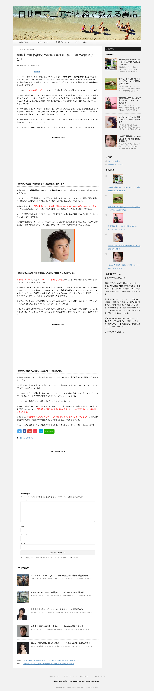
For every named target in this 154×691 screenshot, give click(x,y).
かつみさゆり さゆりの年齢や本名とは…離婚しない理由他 (130, 119)
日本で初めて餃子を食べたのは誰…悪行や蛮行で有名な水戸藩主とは (51, 660)
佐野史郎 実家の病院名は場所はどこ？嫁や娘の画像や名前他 (57, 626)
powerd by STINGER (90, 687)
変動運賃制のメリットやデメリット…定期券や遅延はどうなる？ (129, 61)
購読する (110, 49)
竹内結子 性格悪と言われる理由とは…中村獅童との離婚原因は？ (130, 138)
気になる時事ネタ (27, 438)
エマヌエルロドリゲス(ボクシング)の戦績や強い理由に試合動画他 (59, 575)
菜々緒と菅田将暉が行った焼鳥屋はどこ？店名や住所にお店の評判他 (60, 643)
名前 (22, 526)
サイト (23, 543)
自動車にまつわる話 (115, 164)
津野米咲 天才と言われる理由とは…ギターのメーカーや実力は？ (130, 100)
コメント (23, 500)
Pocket (37, 71)
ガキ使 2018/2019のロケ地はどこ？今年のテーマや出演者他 (57, 592)
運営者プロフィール (62, 42)
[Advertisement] (58, 155)
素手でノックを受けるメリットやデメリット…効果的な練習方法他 (129, 81)
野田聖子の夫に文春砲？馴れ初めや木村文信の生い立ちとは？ (48, 664)
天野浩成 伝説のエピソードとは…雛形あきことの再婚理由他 (57, 609)
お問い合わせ (23, 42)
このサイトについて (43, 42)
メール (23, 535)
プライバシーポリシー (82, 42)
